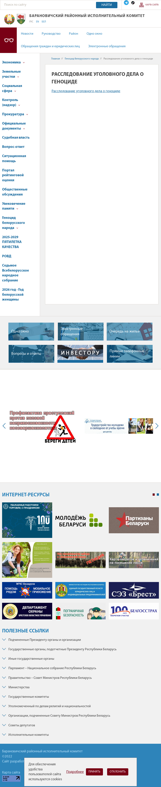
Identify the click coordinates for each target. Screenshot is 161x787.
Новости (27, 33)
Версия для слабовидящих (8, 40)
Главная (55, 59)
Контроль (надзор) (11, 102)
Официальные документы (14, 126)
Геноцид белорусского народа (13, 223)
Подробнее (75, 772)
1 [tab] (154, 495)
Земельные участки (11, 74)
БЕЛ (44, 22)
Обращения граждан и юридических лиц (50, 46)
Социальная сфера (12, 88)
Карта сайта (152, 5)
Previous (5, 425)
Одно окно (94, 33)
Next (155, 425)
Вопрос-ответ (13, 147)
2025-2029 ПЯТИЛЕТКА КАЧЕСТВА (12, 242)
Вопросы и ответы (26, 354)
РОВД (6, 256)
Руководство (51, 33)
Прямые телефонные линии (127, 354)
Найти (106, 5)
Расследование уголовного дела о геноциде (86, 91)
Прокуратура (15, 114)
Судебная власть (16, 137)
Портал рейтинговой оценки (13, 175)
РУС (31, 22)
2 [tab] (158, 495)
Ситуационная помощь (14, 158)
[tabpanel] (80, 563)
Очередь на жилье (124, 332)
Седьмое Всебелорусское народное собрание (15, 273)
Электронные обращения (107, 46)
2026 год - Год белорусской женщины (13, 295)
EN (37, 22)
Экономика (13, 62)
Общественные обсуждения (14, 192)
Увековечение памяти (13, 206)
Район (73, 33)
